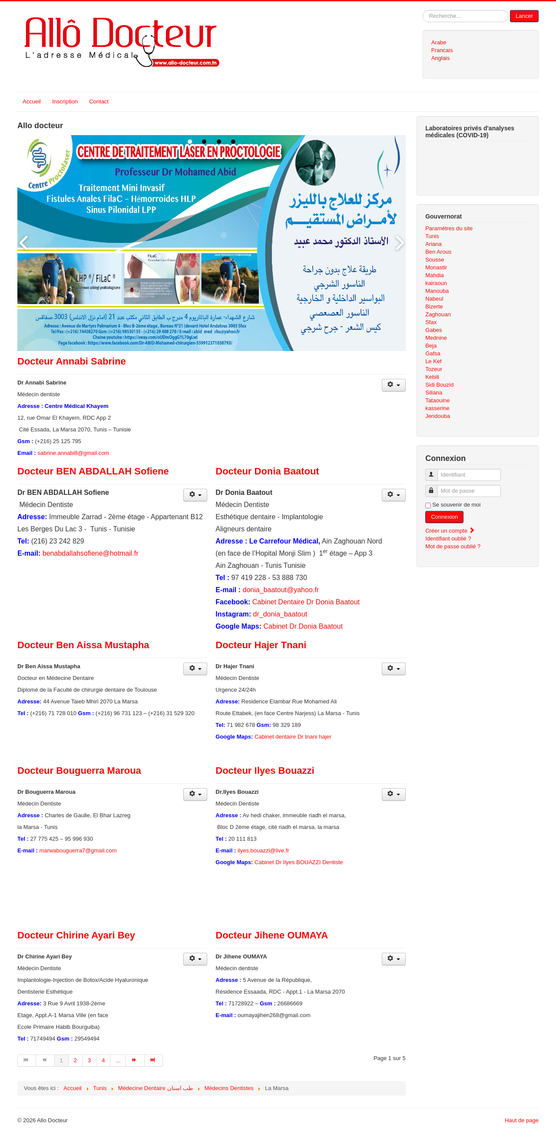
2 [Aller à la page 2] (75, 1060)
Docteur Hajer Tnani (260, 645)
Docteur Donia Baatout (267, 471)
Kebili (432, 377)
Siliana (433, 392)
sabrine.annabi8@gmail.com (73, 453)
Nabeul (434, 298)
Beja (431, 345)
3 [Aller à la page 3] (89, 1060)
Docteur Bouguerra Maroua (79, 770)
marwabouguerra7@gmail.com (78, 850)
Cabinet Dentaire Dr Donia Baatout (306, 602)
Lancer (524, 16)
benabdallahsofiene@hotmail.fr (91, 553)
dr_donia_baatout (280, 614)
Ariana (433, 244)
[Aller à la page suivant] (135, 1060)
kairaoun (436, 283)
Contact (99, 101)
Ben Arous (438, 252)
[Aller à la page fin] (154, 1060)
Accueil (32, 101)
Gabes (433, 330)
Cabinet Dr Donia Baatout (303, 626)
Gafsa (432, 353)
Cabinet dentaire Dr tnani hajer (293, 736)
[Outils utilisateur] (394, 385)
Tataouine (437, 400)
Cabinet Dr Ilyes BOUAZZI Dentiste (299, 862)
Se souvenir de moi (456, 504)
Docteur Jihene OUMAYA (271, 935)
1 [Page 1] (61, 1060)
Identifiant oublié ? (448, 538)
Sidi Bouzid (439, 384)
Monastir (436, 267)
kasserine (437, 408)
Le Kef (433, 361)
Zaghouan (438, 314)
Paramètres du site (449, 228)
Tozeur (433, 369)
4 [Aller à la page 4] (103, 1060)
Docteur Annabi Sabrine (71, 361)
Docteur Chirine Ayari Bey (76, 935)
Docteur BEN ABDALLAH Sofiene (93, 471)
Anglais (440, 58)
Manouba (437, 291)
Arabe (439, 42)
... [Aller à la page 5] (118, 1060)
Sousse (434, 259)
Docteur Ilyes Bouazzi (264, 770)
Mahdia (434, 275)
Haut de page (522, 1120)
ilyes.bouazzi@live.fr (263, 850)
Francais (442, 50)
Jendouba (437, 416)
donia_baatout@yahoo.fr (281, 589)
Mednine (436, 338)
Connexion (444, 517)
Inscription (65, 101)
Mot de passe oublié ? (452, 546)
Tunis (432, 236)
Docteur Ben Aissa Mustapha (83, 645)
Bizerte (434, 306)
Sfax (431, 322)
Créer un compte (450, 530)
